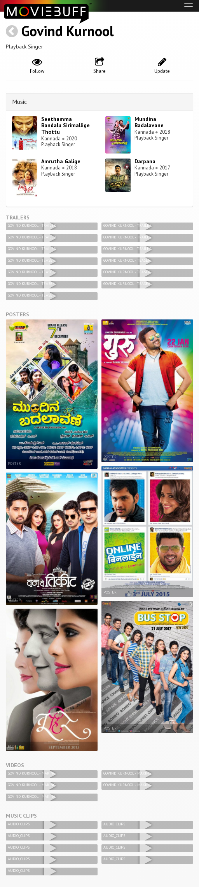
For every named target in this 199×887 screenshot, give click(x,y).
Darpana (144, 161)
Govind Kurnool (67, 31)
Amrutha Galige (60, 161)
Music (19, 101)
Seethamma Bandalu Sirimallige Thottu (65, 126)
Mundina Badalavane (149, 122)
